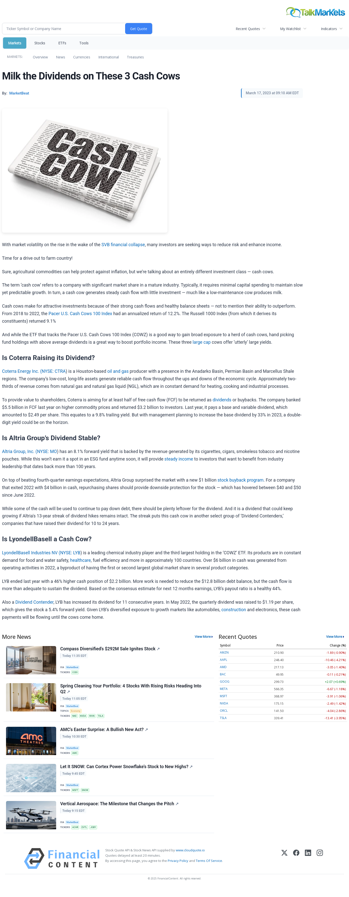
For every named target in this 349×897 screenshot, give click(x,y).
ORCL (224, 710)
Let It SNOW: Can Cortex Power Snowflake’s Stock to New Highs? (127, 772)
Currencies (81, 57)
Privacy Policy (178, 869)
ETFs (62, 43)
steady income (178, 459)
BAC (223, 674)
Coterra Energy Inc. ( (22, 371)
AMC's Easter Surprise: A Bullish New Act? (104, 734)
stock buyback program (241, 480)
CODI (75, 672)
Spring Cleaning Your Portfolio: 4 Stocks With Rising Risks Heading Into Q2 (131, 690)
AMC (75, 757)
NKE (75, 719)
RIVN (94, 719)
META (224, 689)
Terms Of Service (209, 869)
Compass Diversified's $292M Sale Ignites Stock (110, 649)
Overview (40, 57)
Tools (84, 43)
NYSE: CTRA (54, 371)
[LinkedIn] (308, 867)
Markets (14, 43)
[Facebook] (296, 867)
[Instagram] (320, 867)
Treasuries (135, 57)
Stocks (39, 43)
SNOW (86, 796)
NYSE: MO (47, 451)
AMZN (224, 652)
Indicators (329, 28)
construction (233, 609)
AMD (223, 667)
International (108, 57)
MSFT (76, 796)
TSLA (103, 719)
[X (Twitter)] (284, 867)
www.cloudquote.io (190, 859)
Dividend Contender (34, 602)
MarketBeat (73, 667)
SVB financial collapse (123, 244)
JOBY (95, 834)
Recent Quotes (248, 28)
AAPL (223, 660)
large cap (202, 342)
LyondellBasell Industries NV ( (31, 552)
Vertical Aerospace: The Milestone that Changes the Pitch (120, 811)
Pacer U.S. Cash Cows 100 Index (80, 313)
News (60, 57)
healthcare (80, 560)
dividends (222, 399)
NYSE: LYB (70, 552)
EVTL (86, 834)
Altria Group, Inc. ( (19, 451)
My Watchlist (290, 28)
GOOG (224, 681)
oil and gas (118, 371)
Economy (77, 713)
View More (203, 636)
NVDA (84, 719)
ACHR (76, 834)
